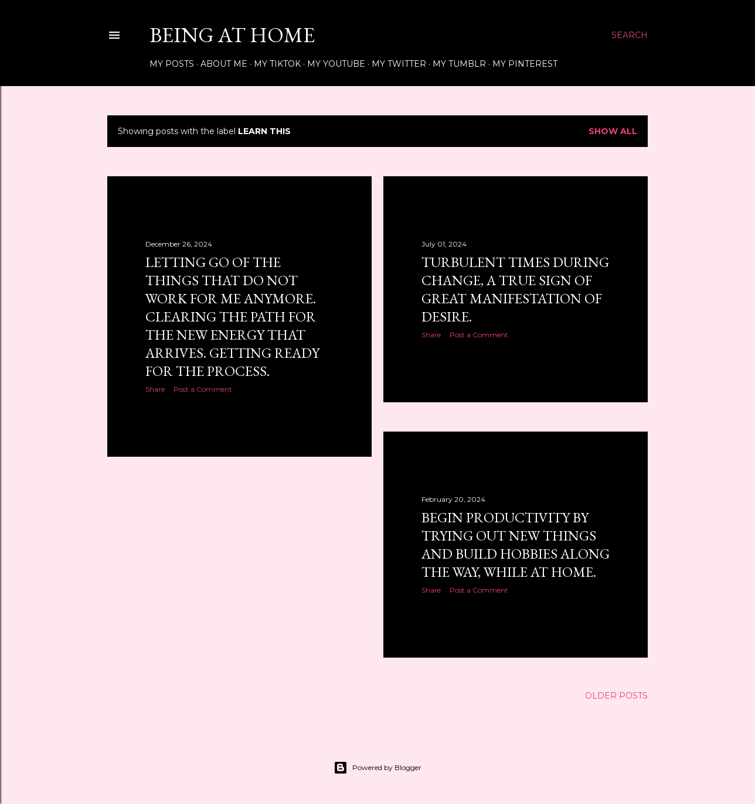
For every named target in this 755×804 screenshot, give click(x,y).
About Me (223, 64)
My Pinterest (524, 64)
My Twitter (399, 64)
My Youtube (336, 64)
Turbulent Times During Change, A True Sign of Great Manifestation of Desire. (515, 289)
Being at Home (232, 35)
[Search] (629, 35)
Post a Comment (203, 389)
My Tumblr (459, 64)
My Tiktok (277, 64)
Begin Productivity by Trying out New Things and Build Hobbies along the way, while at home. (515, 544)
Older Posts (616, 695)
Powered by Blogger (377, 768)
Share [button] (155, 389)
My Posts (171, 64)
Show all (613, 131)
